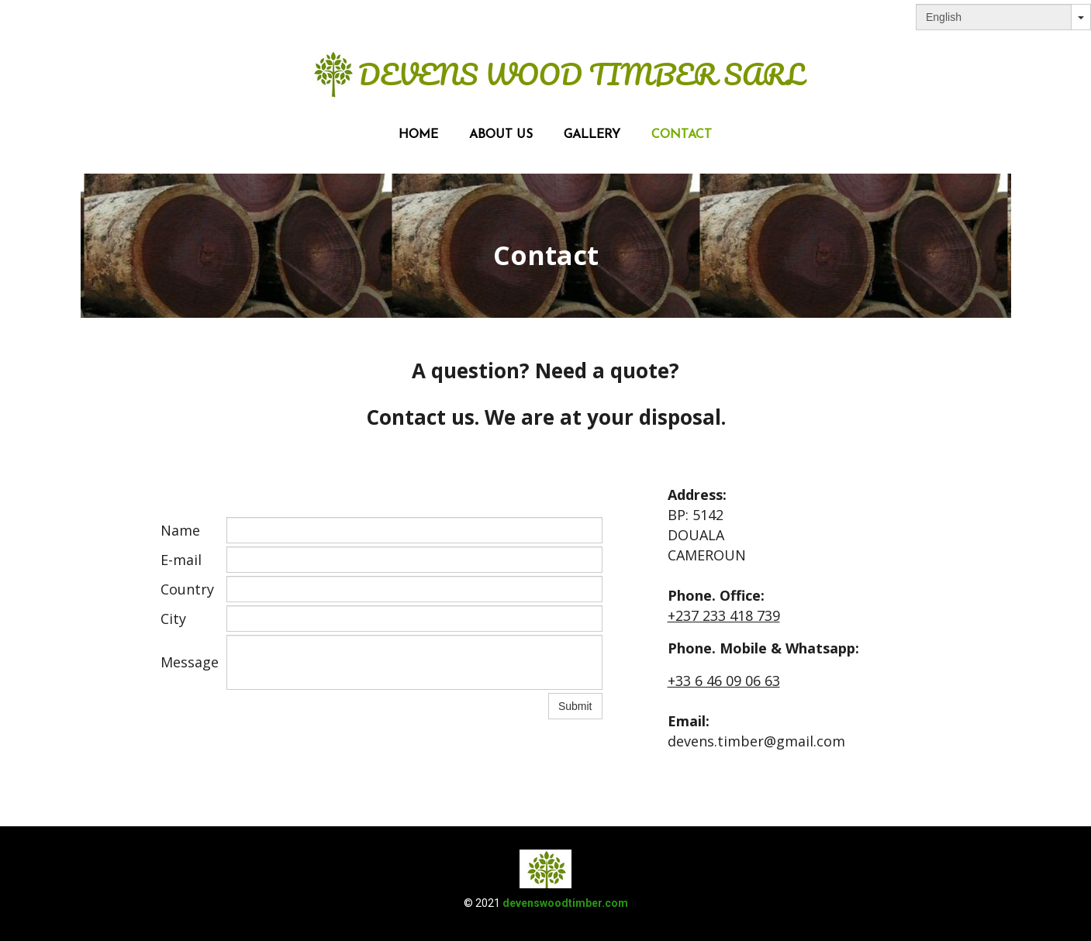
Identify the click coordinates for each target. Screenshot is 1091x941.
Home (418, 135)
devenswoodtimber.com (565, 903)
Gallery (592, 135)
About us (501, 135)
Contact (681, 135)
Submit (575, 706)
